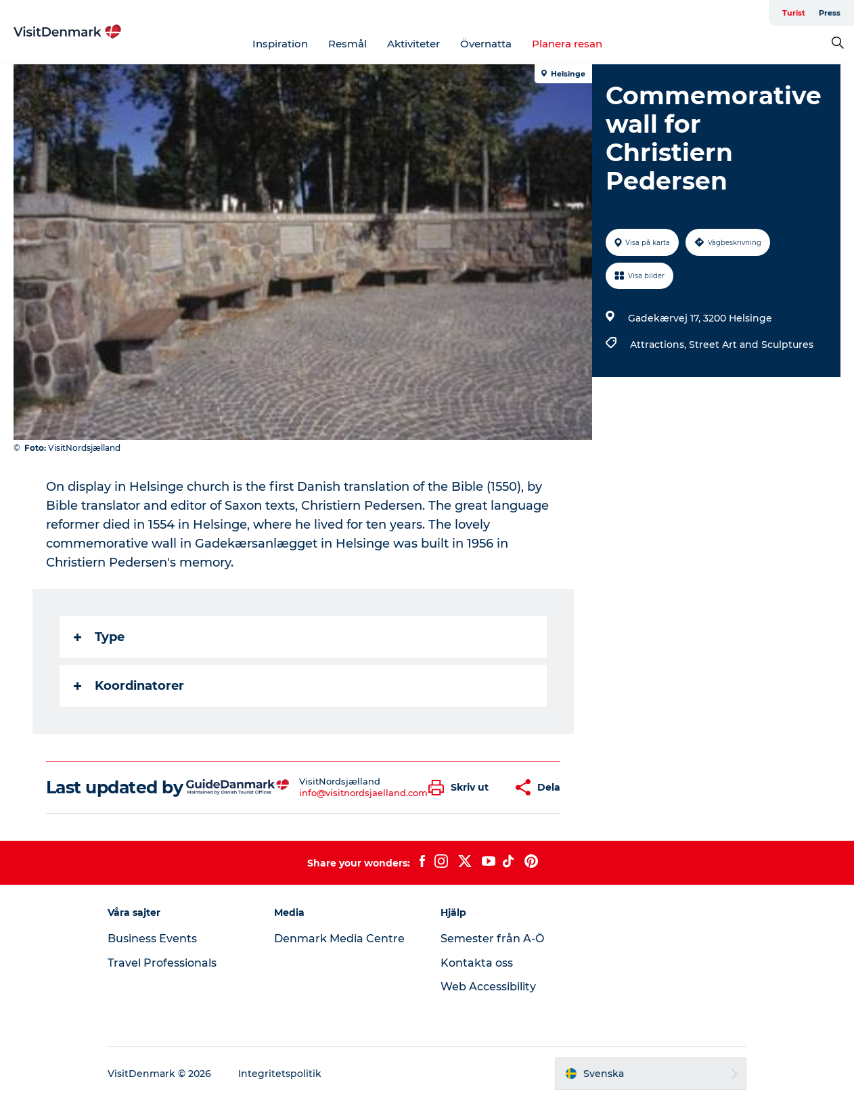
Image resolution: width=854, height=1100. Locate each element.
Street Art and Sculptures (751, 344)
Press (829, 13)
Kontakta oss (477, 962)
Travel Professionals (162, 962)
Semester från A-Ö (492, 938)
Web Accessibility (488, 986)
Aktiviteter (413, 43)
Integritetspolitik (279, 1074)
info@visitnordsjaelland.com (363, 792)
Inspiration (280, 43)
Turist (793, 13)
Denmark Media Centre (339, 938)
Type (99, 637)
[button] (461, 787)
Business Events (152, 938)
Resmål (347, 43)
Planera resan (567, 43)
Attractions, (659, 344)
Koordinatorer (129, 685)
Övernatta (486, 43)
